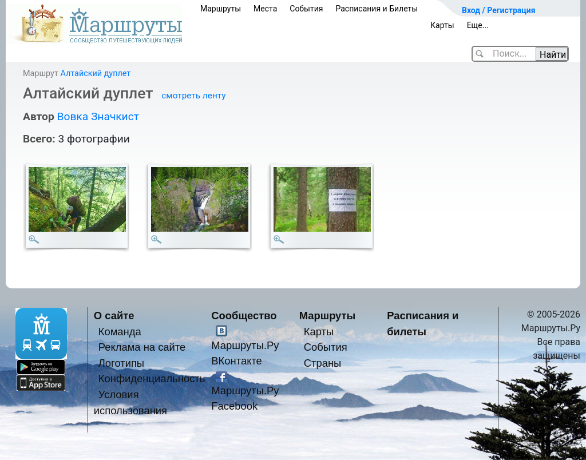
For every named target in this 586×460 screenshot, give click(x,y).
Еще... (478, 25)
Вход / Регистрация (499, 10)
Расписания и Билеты (376, 8)
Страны (323, 363)
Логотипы (121, 363)
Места (265, 8)
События (306, 8)
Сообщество (243, 316)
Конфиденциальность (151, 378)
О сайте (114, 316)
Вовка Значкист (98, 116)
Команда (119, 332)
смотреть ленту (193, 95)
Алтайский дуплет (95, 73)
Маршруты (220, 8)
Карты (442, 25)
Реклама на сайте (142, 347)
